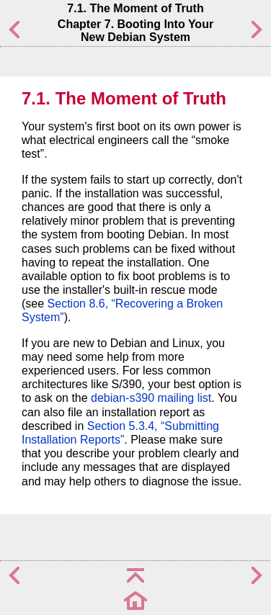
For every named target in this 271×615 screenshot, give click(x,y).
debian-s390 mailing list (151, 398)
